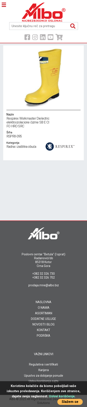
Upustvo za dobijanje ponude (43, 375)
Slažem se (70, 402)
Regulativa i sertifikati (43, 364)
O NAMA (43, 307)
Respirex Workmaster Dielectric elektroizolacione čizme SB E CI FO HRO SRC (28, 120)
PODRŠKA (43, 335)
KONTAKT (43, 330)
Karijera (43, 370)
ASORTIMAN (43, 313)
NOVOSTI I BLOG (43, 324)
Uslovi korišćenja (62, 396)
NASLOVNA (43, 302)
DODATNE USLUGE (43, 319)
